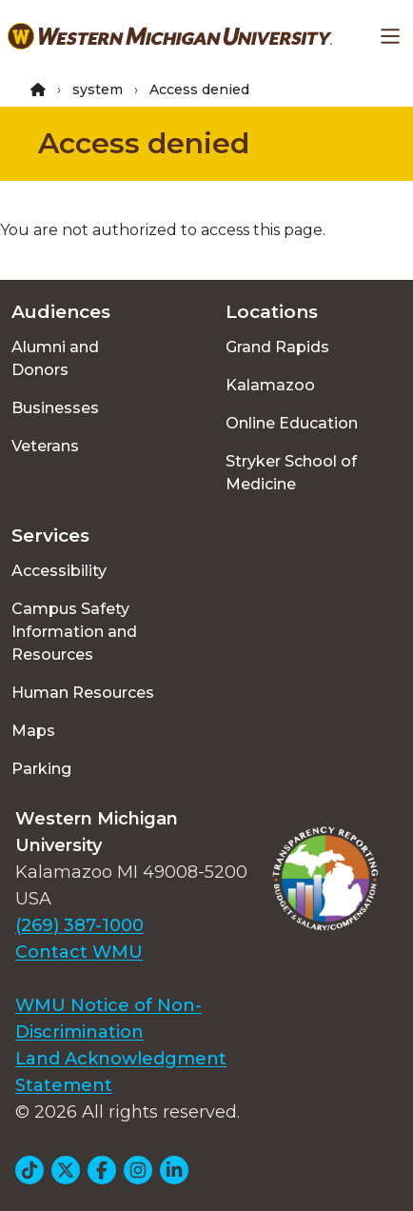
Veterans (45, 446)
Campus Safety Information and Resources (74, 632)
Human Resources (82, 693)
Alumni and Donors (55, 358)
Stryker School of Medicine (291, 472)
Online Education (292, 423)
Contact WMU (79, 952)
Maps (33, 731)
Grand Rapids (277, 347)
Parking (41, 769)
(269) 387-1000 (79, 925)
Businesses (55, 408)
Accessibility (59, 571)
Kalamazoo (270, 385)
